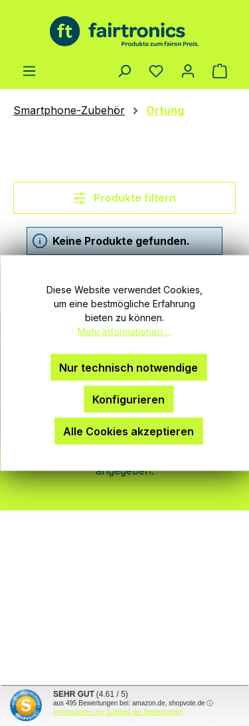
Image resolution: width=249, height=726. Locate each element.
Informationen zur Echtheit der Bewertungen (118, 711)
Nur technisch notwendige (128, 367)
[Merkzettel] (156, 70)
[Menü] (29, 70)
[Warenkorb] (220, 70)
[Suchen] (124, 70)
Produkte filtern (124, 197)
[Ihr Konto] (188, 70)
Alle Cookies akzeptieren (128, 431)
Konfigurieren (128, 399)
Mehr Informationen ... (124, 331)
